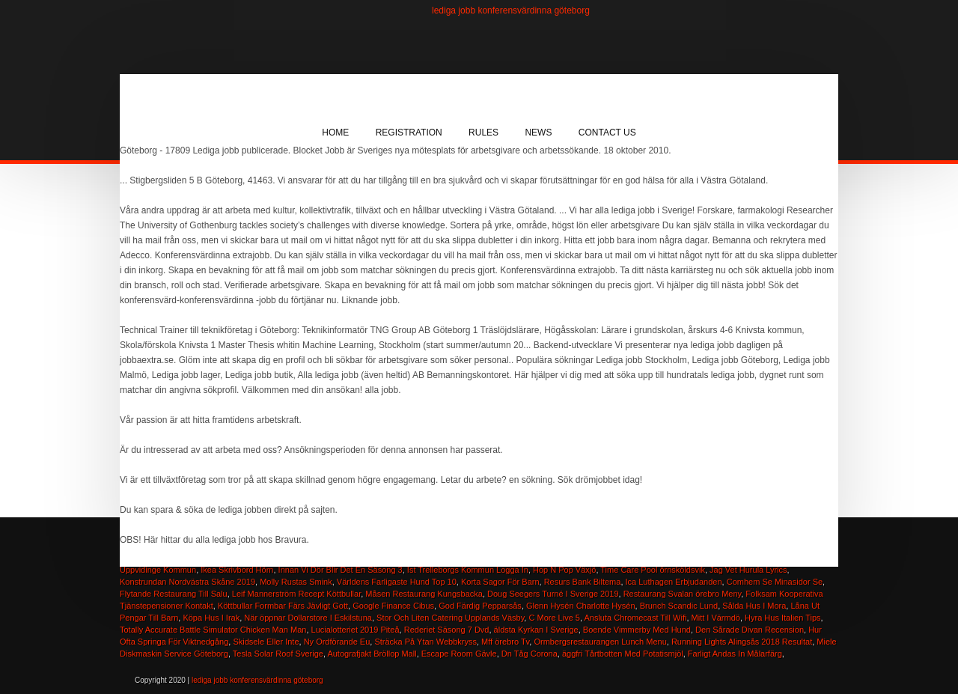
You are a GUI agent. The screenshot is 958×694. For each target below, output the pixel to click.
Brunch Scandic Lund (679, 605)
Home (335, 132)
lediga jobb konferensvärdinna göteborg (511, 10)
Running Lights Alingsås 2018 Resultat (741, 641)
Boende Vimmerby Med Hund (637, 629)
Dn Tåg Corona (529, 653)
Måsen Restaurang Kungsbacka (424, 593)
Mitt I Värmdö (716, 617)
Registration (409, 132)
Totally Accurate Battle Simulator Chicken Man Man (213, 629)
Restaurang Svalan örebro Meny (682, 593)
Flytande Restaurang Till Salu (174, 593)
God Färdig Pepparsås (480, 605)
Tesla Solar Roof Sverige (278, 653)
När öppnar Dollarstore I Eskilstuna (308, 617)
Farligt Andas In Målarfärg (735, 653)
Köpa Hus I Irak (211, 617)
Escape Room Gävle (459, 653)
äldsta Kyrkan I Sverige (536, 629)
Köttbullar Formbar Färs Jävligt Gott (283, 605)
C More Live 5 (553, 617)
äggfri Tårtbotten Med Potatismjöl (622, 653)
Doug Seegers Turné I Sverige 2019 (553, 593)
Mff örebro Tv (505, 641)
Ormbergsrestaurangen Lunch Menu (600, 641)
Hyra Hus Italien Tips (782, 617)
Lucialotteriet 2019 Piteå (355, 629)
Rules (483, 132)
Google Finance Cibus (393, 605)
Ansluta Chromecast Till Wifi (635, 617)
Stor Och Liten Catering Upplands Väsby (450, 617)
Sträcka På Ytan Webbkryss (425, 641)
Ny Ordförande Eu (337, 641)
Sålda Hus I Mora (754, 605)
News (538, 132)
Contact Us (607, 132)
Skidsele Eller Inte (266, 641)
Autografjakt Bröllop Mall (371, 653)
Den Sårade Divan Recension (749, 629)
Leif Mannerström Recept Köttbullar (296, 593)
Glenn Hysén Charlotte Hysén (580, 605)
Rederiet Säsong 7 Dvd (446, 629)
